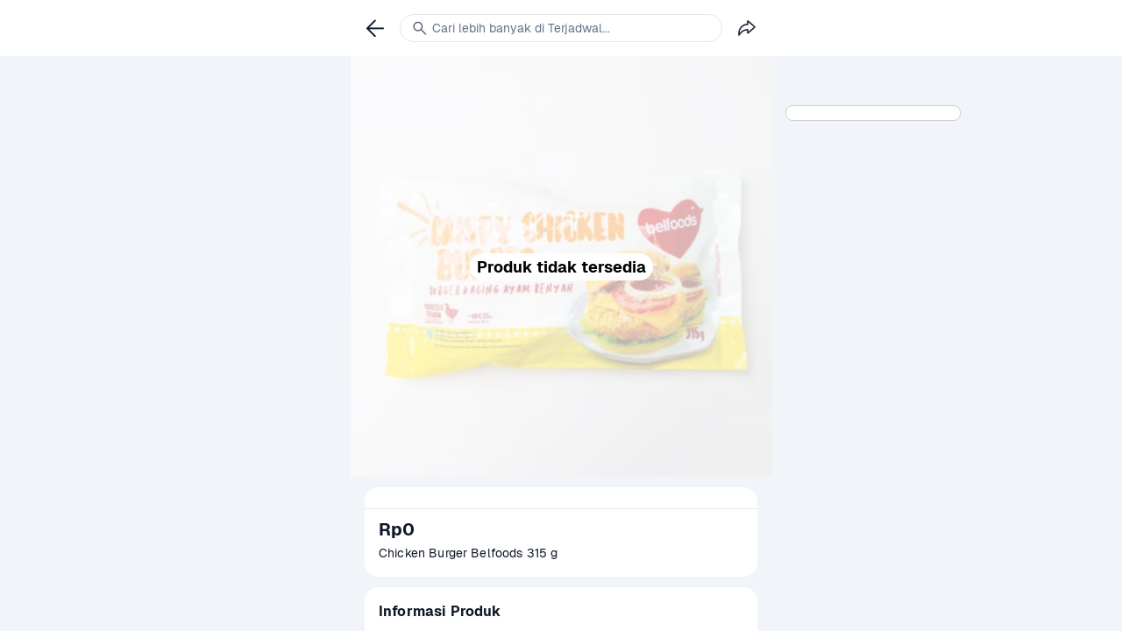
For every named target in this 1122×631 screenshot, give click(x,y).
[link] (375, 28)
